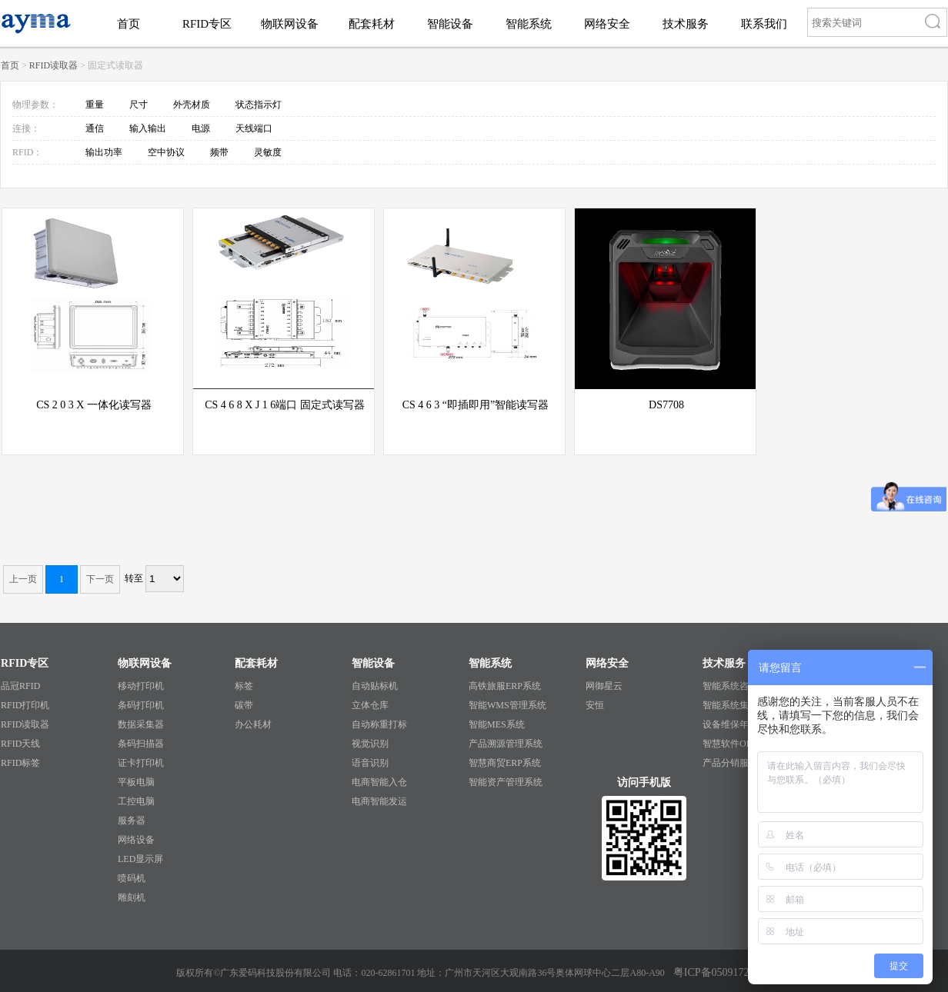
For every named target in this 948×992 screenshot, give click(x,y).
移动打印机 (141, 686)
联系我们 (764, 24)
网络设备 (136, 839)
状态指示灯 (258, 104)
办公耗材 (253, 724)
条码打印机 (141, 705)
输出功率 (105, 152)
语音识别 (370, 762)
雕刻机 (131, 897)
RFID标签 (20, 762)
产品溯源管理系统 (505, 743)
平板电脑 (136, 782)
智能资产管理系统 (505, 782)
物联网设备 (290, 24)
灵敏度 (268, 152)
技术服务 (686, 24)
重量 (95, 104)
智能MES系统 (497, 724)
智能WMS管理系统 (507, 705)
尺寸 (139, 104)
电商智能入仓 (379, 782)
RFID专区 (207, 24)
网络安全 (607, 24)
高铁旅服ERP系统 (505, 686)
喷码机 (131, 878)
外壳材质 (192, 104)
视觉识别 (370, 743)
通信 (95, 128)
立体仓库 (370, 705)
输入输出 (149, 128)
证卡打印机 (141, 762)
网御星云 (604, 686)
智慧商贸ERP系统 (505, 762)
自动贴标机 (375, 686)
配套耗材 (372, 24)
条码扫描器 (141, 743)
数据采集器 (141, 724)
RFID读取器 (53, 65)
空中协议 (167, 152)
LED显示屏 (140, 859)
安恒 (595, 705)
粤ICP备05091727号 (719, 972)
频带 (220, 152)
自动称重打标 (379, 724)
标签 (244, 686)
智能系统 (529, 24)
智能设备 (450, 24)
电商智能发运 (379, 801)
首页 (128, 24)
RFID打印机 (25, 705)
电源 (202, 128)
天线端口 (253, 128)
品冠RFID (20, 686)
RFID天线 (20, 743)
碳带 (244, 705)
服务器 (131, 820)
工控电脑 (136, 801)
